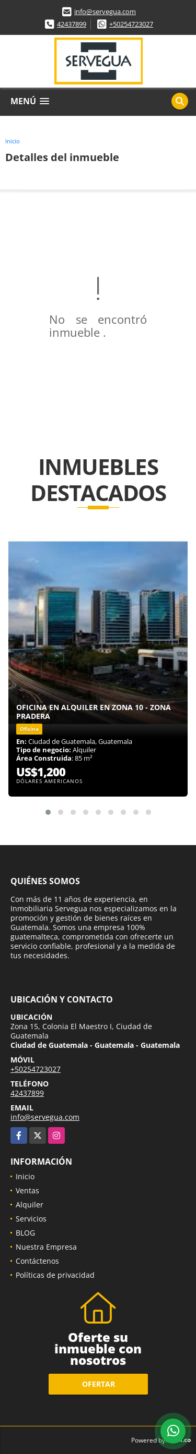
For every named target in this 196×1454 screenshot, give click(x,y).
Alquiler (29, 1204)
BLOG (25, 1233)
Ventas (27, 1190)
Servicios (31, 1219)
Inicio (12, 141)
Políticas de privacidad (55, 1275)
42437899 (71, 24)
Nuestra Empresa (46, 1247)
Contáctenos (37, 1261)
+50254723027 (131, 24)
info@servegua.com (105, 11)
